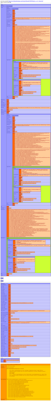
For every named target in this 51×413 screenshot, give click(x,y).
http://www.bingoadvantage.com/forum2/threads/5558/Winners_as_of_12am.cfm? (26, 1)
